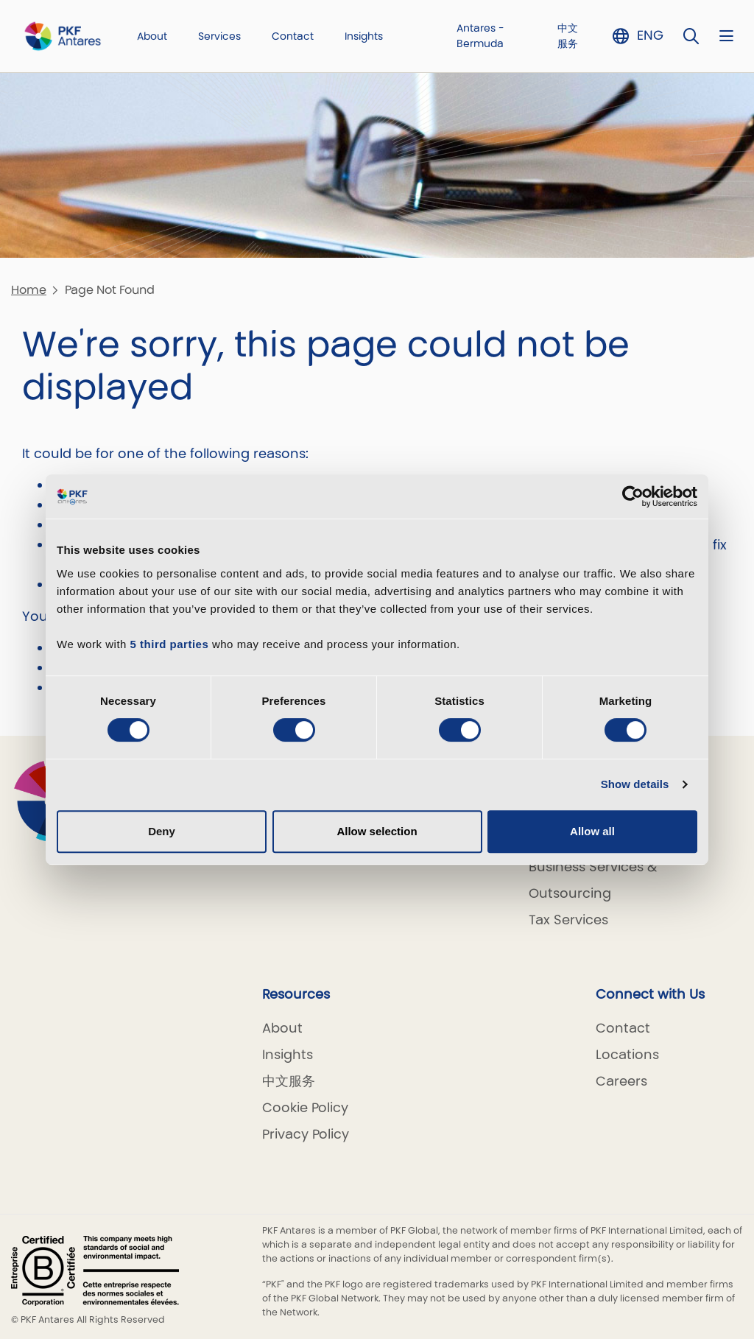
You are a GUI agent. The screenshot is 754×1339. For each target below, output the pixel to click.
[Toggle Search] (691, 36)
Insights (364, 36)
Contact (293, 36)
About (152, 36)
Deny (161, 831)
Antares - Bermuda (480, 36)
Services (219, 36)
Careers (621, 1081)
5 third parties (169, 644)
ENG (650, 35)
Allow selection (377, 831)
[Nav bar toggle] (726, 36)
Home (28, 289)
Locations (627, 1054)
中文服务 (567, 36)
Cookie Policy (305, 1107)
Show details (635, 784)
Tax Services (568, 919)
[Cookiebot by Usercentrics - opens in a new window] (632, 496)
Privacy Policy (305, 1134)
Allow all (592, 831)
